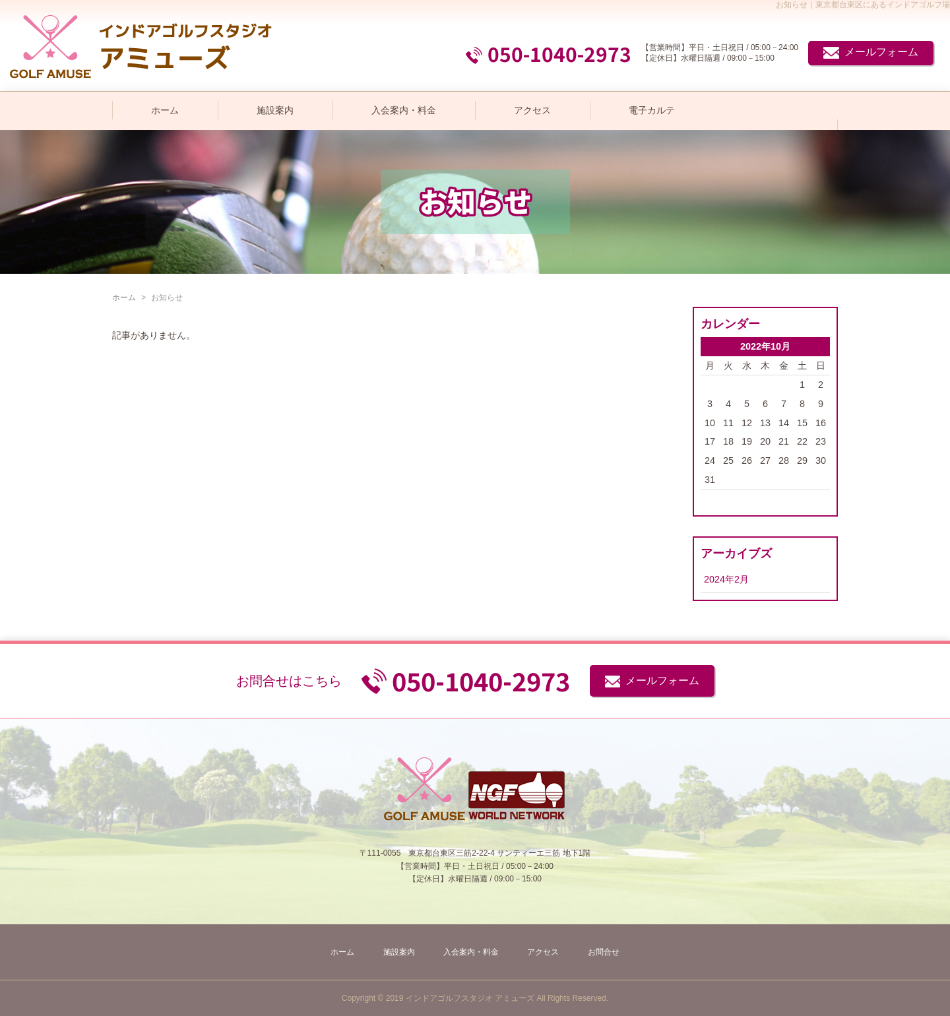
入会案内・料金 (403, 110)
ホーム (165, 110)
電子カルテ (652, 110)
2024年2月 (726, 579)
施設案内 (275, 110)
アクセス (532, 110)
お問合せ (603, 952)
